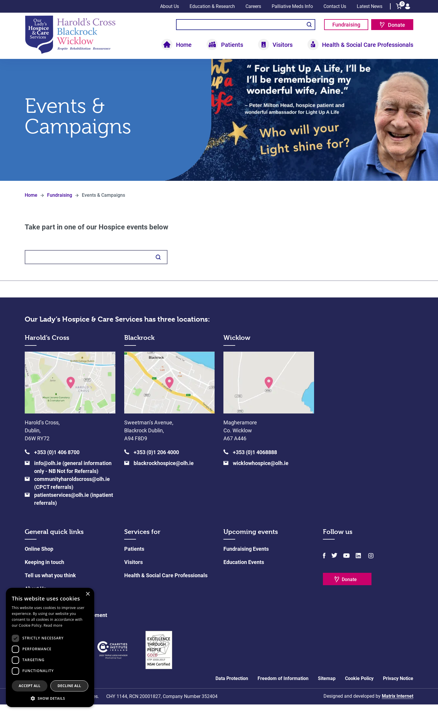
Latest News (369, 6)
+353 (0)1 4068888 (255, 461)
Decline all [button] (69, 685)
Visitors (283, 44)
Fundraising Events (246, 557)
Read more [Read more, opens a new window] (53, 625)
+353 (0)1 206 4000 (156, 461)
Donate (396, 25)
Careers (253, 6)
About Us (169, 6)
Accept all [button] (30, 685)
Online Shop (39, 557)
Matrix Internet (397, 704)
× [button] (87, 594)
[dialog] (50, 647)
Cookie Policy (359, 687)
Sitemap (327, 687)
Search (309, 24)
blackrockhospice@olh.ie (164, 472)
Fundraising (346, 24)
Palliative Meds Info (292, 6)
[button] (50, 698)
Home (184, 44)
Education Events (243, 571)
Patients (232, 44)
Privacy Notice (398, 687)
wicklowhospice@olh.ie (260, 472)
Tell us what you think (50, 584)
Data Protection (231, 687)
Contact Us (334, 6)
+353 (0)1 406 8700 (56, 461)
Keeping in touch (44, 571)
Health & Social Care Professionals (367, 44)
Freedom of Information (283, 687)
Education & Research (212, 6)
